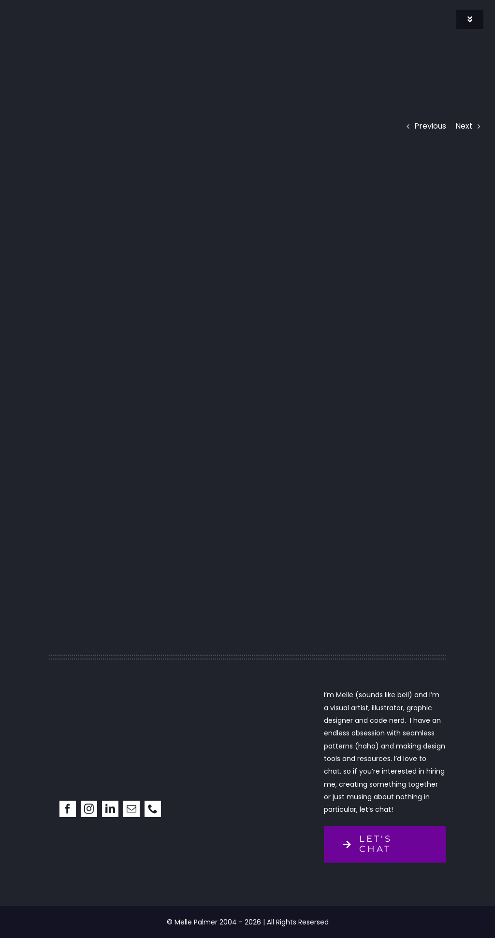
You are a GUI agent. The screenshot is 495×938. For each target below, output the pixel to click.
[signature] (62, 13)
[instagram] (89, 809)
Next (464, 126)
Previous (430, 126)
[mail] (131, 809)
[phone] (153, 809)
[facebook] (67, 809)
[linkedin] (110, 809)
